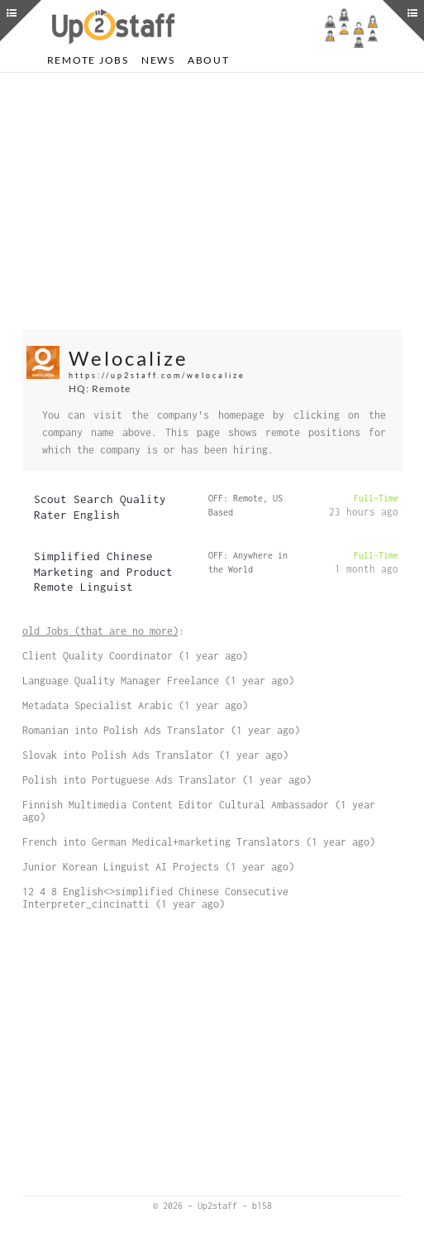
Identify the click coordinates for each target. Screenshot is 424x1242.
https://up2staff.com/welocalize (157, 375)
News (158, 60)
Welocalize (128, 358)
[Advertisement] (212, 201)
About (209, 60)
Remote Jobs (88, 60)
